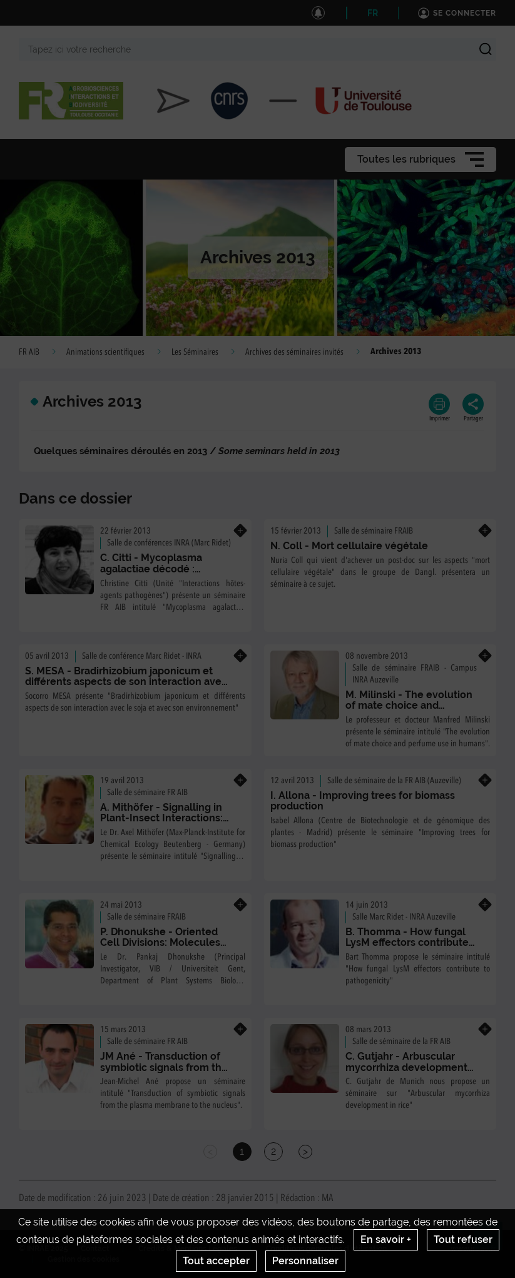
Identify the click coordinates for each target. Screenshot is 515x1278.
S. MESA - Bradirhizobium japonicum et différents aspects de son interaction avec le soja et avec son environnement (126, 682)
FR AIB (29, 352)
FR (372, 13)
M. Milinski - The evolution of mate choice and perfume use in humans (408, 706)
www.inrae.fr (473, 1248)
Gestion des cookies (84, 1259)
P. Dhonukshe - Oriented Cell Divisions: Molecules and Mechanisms (160, 943)
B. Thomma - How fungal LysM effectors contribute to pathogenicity (407, 943)
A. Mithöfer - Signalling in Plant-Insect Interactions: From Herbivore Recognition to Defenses (161, 823)
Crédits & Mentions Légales (187, 1248)
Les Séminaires (194, 352)
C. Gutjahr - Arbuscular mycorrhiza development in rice (406, 1067)
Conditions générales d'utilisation (326, 1248)
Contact (95, 1248)
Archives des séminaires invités (294, 352)
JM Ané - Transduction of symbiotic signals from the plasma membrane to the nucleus (164, 1072)
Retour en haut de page (493, 1241)
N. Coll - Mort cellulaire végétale (349, 546)
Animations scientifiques (105, 352)
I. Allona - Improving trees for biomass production (362, 801)
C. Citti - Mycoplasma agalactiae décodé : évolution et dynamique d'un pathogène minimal (159, 574)
